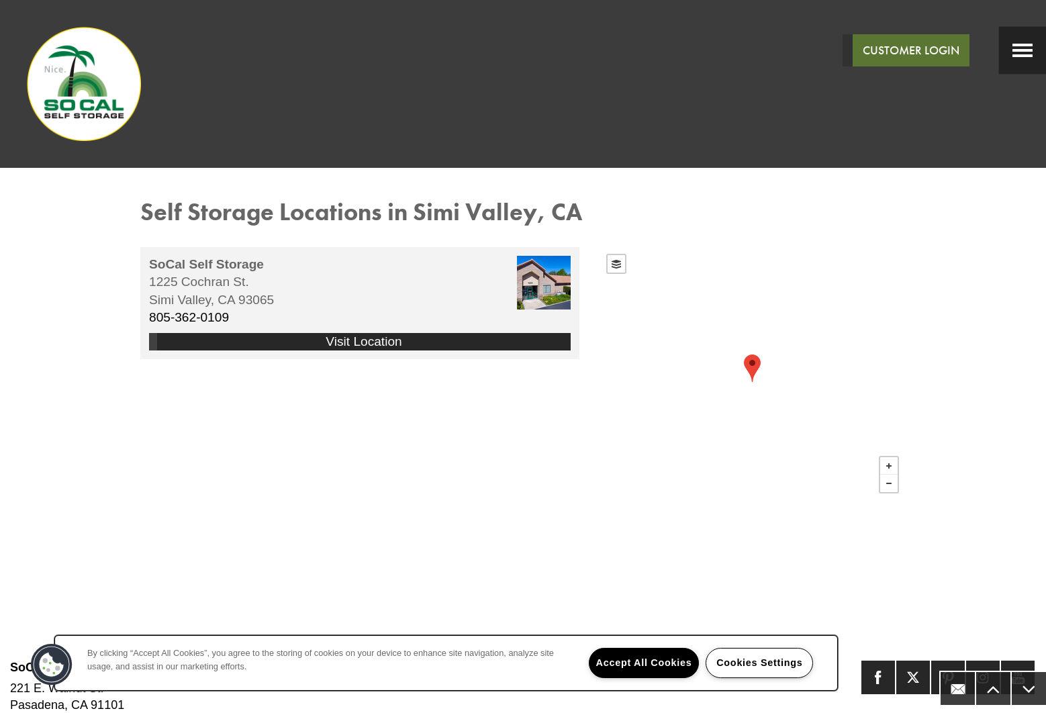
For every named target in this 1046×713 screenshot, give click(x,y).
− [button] (889, 483)
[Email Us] (957, 688)
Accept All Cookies (644, 662)
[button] (51, 664)
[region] (446, 663)
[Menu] (1022, 50)
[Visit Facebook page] (878, 677)
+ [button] (889, 466)
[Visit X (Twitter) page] (913, 677)
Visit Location (363, 341)
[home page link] (84, 84)
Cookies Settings (759, 662)
